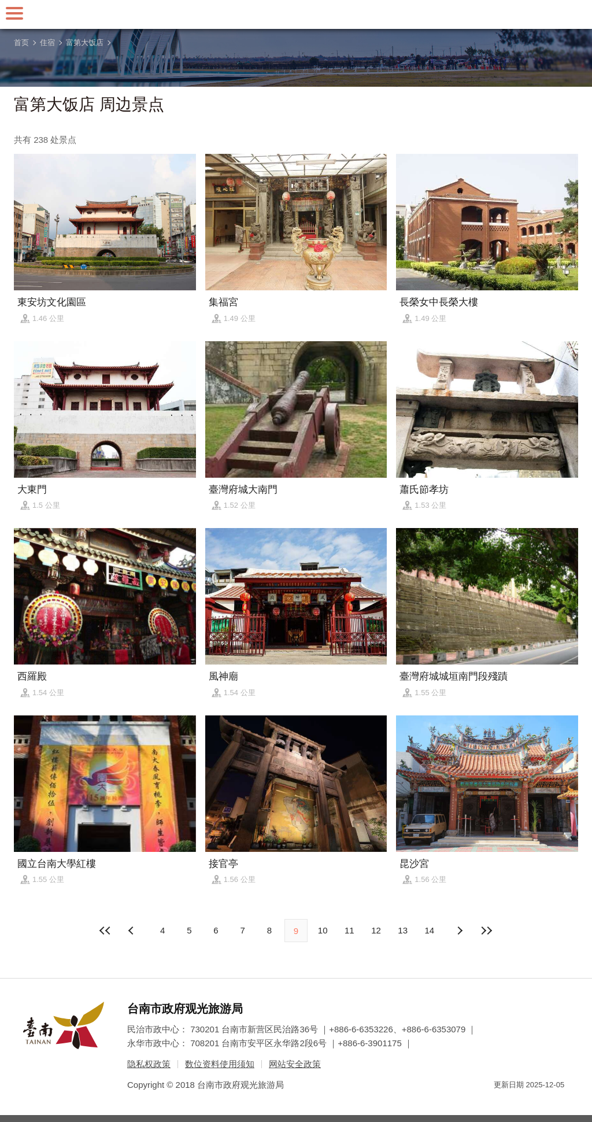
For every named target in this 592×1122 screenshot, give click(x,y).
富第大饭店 (84, 42)
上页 (459, 930)
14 (430, 930)
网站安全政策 (295, 1064)
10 (323, 930)
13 (403, 930)
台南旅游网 (296, 14)
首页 (21, 42)
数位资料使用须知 (219, 1064)
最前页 (105, 930)
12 (376, 930)
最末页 (486, 930)
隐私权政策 (149, 1064)
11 (349, 930)
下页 (132, 930)
